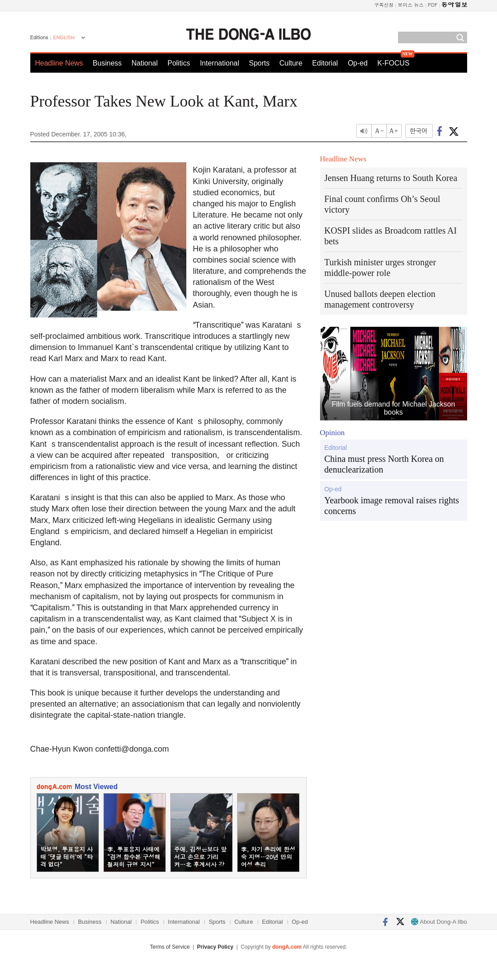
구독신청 (384, 4)
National (144, 63)
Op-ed (357, 63)
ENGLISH (63, 37)
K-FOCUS (394, 63)
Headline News (59, 63)
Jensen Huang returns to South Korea (390, 178)
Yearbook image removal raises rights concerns (391, 505)
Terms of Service (169, 947)
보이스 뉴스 (411, 4)
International (219, 63)
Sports (259, 63)
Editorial (325, 63)
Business (107, 63)
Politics (179, 63)
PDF (433, 4)
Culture (291, 63)
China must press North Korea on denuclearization (384, 464)
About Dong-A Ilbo (439, 921)
